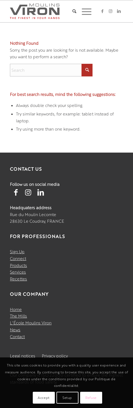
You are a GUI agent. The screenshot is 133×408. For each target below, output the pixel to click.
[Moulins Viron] (34, 11)
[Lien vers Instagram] (28, 192)
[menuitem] (71, 11)
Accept (44, 397)
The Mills (18, 315)
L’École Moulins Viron (30, 322)
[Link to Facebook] (102, 11)
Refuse (91, 397)
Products (18, 265)
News (15, 329)
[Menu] (83, 11)
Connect (18, 258)
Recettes (18, 278)
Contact (17, 336)
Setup (67, 397)
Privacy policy (55, 355)
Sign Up (17, 251)
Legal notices (22, 355)
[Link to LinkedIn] (119, 11)
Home (16, 309)
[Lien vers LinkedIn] (40, 192)
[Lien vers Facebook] (16, 192)
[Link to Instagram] (111, 11)
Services (18, 271)
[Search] (71, 11)
